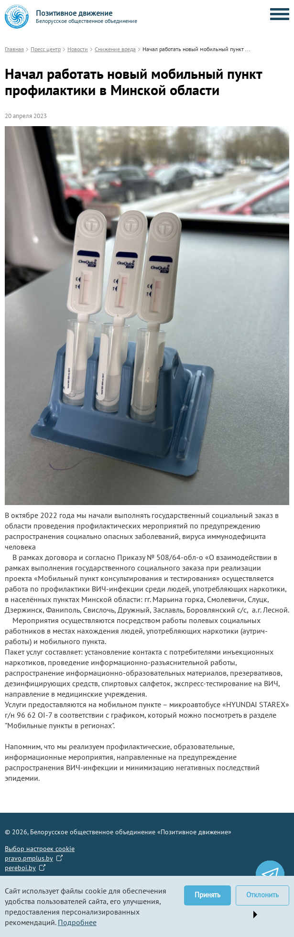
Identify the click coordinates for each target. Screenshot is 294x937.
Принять (207, 894)
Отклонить (262, 894)
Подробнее (77, 922)
